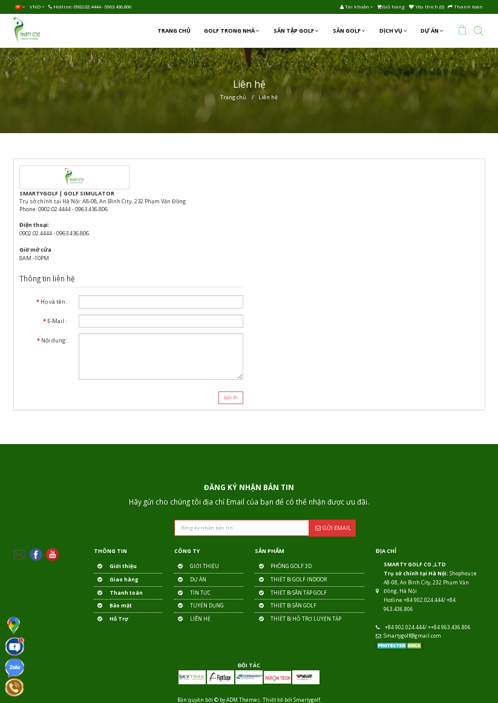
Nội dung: (54, 340)
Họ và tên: (54, 302)
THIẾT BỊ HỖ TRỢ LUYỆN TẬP (298, 619)
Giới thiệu (115, 566)
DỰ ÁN (190, 580)
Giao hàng (116, 580)
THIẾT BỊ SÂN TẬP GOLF (291, 593)
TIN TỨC (192, 593)
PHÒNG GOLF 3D (283, 566)
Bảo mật (113, 606)
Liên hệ (268, 97)
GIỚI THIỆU (196, 566)
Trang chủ (233, 97)
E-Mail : (57, 321)
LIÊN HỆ (192, 619)
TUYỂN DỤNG (199, 606)
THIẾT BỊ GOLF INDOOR (291, 580)
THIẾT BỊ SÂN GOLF (285, 606)
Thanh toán (118, 593)
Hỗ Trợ (111, 619)
